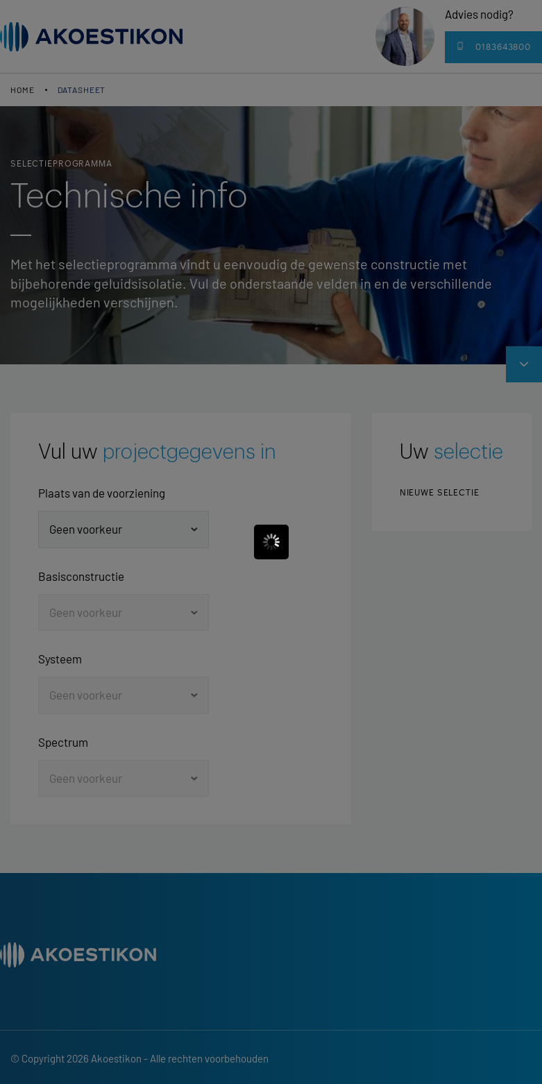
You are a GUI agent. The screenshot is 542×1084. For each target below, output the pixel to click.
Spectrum (63, 742)
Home (22, 89)
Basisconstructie (81, 576)
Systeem (60, 659)
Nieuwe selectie (440, 493)
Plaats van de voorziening (101, 493)
